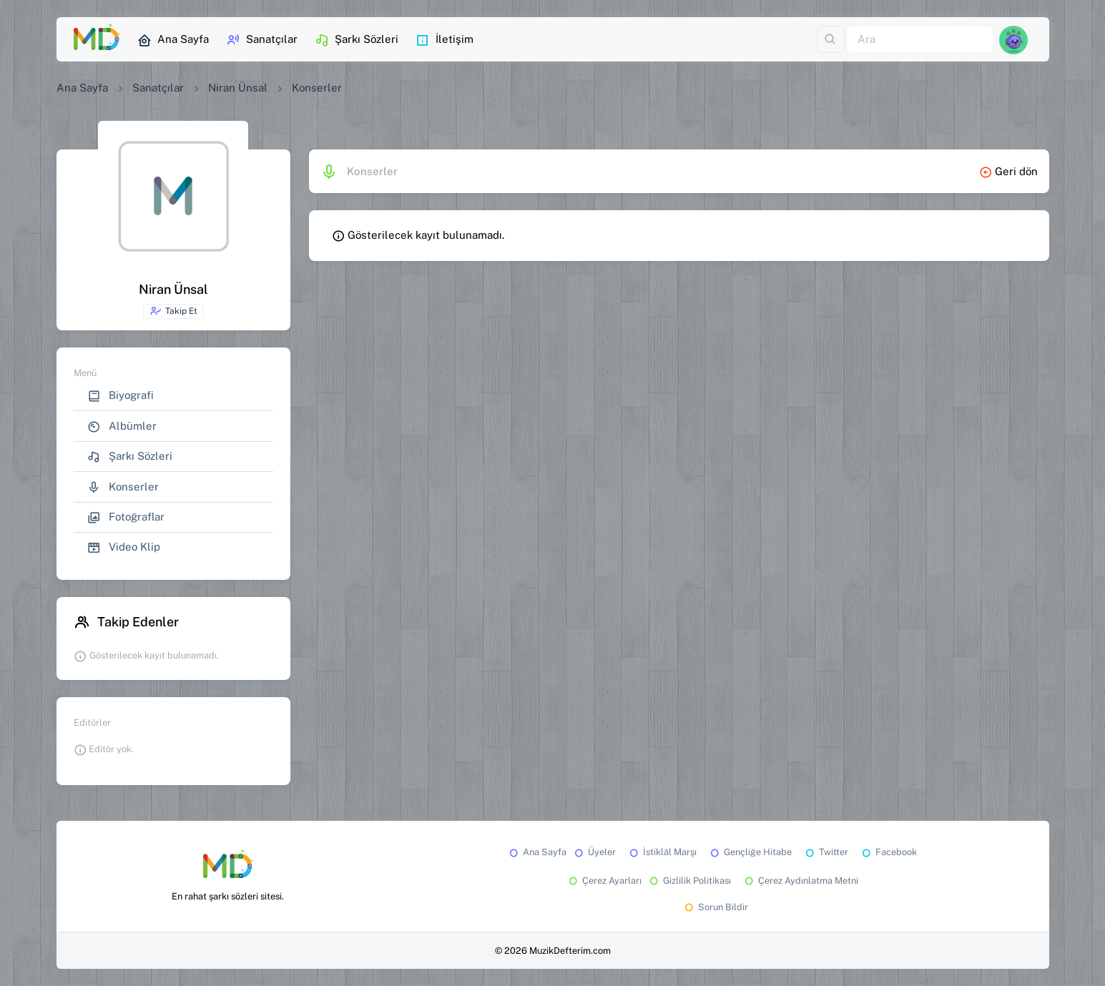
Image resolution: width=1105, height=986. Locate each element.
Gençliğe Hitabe (750, 852)
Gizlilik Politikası (689, 880)
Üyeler (594, 852)
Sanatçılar (262, 40)
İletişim (444, 40)
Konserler (123, 487)
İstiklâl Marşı (662, 852)
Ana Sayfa (173, 40)
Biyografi (120, 396)
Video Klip (123, 547)
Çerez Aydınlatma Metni (800, 880)
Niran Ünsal (237, 88)
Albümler (122, 426)
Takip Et (173, 311)
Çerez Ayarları (604, 880)
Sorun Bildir (715, 907)
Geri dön (1008, 171)
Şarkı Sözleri (356, 40)
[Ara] (920, 39)
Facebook (888, 852)
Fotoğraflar (125, 517)
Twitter (825, 852)
